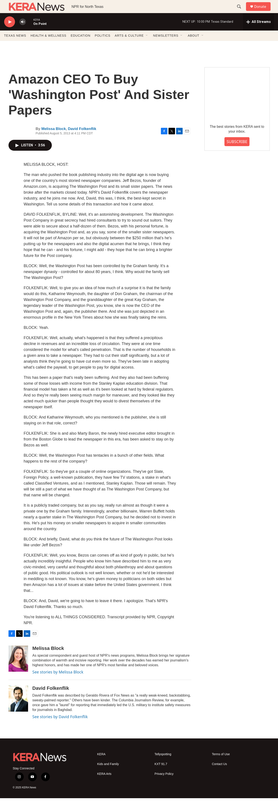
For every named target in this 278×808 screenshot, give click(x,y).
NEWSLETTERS (165, 45)
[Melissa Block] (18, 668)
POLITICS (102, 45)
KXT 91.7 (161, 774)
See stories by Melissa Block (57, 681)
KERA (101, 764)
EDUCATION (80, 45)
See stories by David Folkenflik (60, 726)
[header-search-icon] (241, 12)
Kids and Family (108, 774)
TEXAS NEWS (15, 45)
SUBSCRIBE (237, 151)
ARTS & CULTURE (129, 45)
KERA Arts (104, 783)
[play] (9, 31)
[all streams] (258, 31)
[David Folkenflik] (18, 708)
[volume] (22, 32)
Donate (263, 11)
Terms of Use (221, 764)
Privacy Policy (164, 783)
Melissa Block (53, 139)
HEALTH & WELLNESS (48, 45)
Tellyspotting (163, 764)
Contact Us (219, 774)
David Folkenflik (82, 139)
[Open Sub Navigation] (147, 45)
